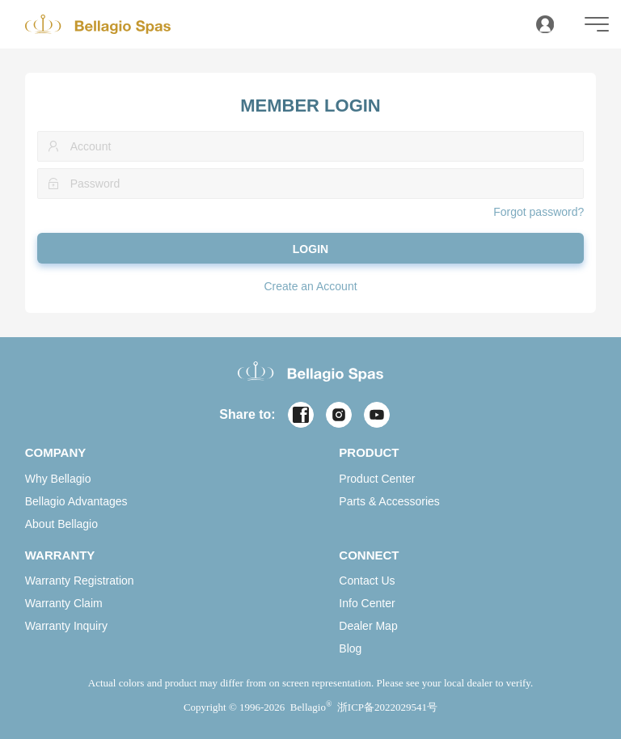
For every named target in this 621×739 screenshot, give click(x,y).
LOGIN (310, 249)
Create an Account (310, 286)
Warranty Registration (79, 580)
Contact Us (367, 580)
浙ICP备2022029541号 (387, 707)
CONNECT (369, 555)
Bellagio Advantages (76, 501)
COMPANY (56, 452)
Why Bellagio (58, 478)
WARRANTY (60, 555)
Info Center (367, 603)
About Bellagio (61, 523)
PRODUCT (369, 452)
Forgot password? (538, 211)
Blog (350, 648)
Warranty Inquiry (66, 625)
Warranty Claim (64, 603)
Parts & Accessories (389, 501)
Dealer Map (368, 625)
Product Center (377, 478)
